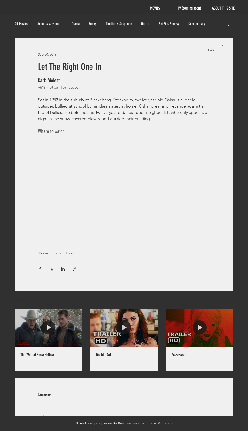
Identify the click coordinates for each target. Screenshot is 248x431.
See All (228, 300)
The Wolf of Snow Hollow (37, 354)
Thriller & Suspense (119, 24)
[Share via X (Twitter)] (51, 269)
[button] (227, 24)
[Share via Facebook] (40, 269)
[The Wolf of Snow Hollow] (48, 327)
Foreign (71, 253)
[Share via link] (74, 269)
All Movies (21, 24)
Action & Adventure (49, 24)
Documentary (196, 24)
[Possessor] (199, 327)
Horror (145, 24)
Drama (76, 24)
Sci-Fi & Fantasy (169, 24)
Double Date (104, 354)
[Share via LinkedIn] (63, 269)
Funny (93, 24)
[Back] (211, 49)
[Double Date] (124, 327)
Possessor (178, 354)
